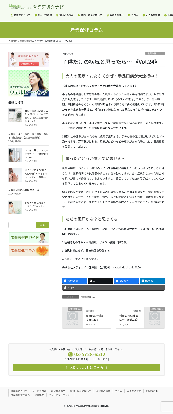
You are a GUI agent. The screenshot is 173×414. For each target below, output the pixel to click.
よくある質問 (134, 391)
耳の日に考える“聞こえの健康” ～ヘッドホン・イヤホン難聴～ (36, 173)
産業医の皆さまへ (20, 395)
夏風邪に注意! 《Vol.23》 (94, 317)
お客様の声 (152, 391)
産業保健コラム (155, 53)
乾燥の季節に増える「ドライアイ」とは (35, 204)
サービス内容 (39, 391)
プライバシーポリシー (60, 395)
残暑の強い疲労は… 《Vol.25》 (129, 317)
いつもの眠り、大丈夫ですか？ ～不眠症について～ (37, 154)
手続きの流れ (103, 391)
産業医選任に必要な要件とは (23, 190)
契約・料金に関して (80, 391)
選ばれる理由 (58, 391)
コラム (118, 391)
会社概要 (39, 395)
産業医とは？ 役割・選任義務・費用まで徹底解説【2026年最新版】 (28, 135)
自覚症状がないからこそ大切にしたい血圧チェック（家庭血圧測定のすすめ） (36, 116)
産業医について (19, 391)
